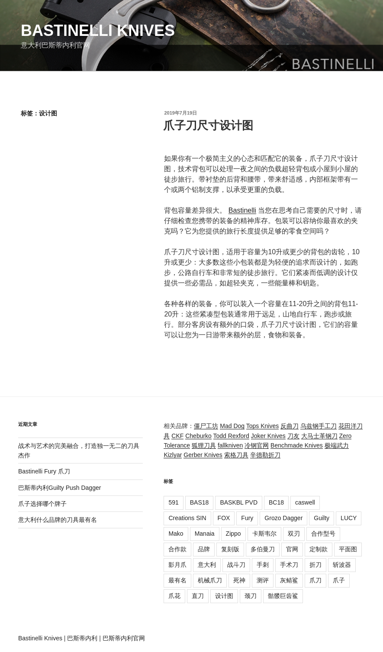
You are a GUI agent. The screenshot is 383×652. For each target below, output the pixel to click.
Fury (247, 518)
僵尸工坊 (206, 425)
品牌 (204, 549)
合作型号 (323, 533)
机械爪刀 (210, 580)
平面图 (348, 549)
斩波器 (342, 564)
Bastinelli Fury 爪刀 (44, 471)
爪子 (339, 580)
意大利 (207, 564)
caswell (305, 502)
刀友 (293, 435)
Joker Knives (268, 435)
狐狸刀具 (204, 445)
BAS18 (199, 502)
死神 (239, 580)
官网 (292, 549)
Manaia (205, 533)
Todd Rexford (231, 435)
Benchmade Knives (296, 445)
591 (173, 502)
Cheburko (198, 435)
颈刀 (251, 595)
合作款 (177, 549)
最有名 (177, 580)
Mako (175, 533)
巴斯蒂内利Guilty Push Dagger (59, 487)
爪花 (174, 595)
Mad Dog (232, 425)
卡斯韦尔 (264, 533)
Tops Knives (262, 425)
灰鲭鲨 (289, 580)
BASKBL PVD (238, 502)
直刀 (198, 595)
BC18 (276, 502)
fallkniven (230, 445)
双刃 (294, 533)
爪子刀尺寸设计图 (208, 125)
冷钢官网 (257, 445)
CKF (177, 435)
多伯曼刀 (263, 549)
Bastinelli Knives (98, 30)
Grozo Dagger (283, 518)
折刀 (315, 564)
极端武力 (337, 445)
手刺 (263, 564)
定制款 (318, 549)
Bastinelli (242, 210)
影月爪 (177, 564)
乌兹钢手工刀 (318, 425)
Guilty (321, 518)
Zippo (233, 533)
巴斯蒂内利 (82, 638)
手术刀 (289, 564)
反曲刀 (289, 425)
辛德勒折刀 (265, 454)
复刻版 (230, 549)
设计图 (224, 595)
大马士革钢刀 (319, 435)
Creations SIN (187, 518)
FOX (224, 518)
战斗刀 (236, 564)
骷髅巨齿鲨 (283, 595)
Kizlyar (173, 454)
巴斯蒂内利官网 (124, 638)
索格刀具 (236, 454)
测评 (263, 580)
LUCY (349, 518)
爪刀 (315, 580)
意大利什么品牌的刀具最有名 (57, 519)
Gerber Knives (202, 454)
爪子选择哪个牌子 (42, 503)
